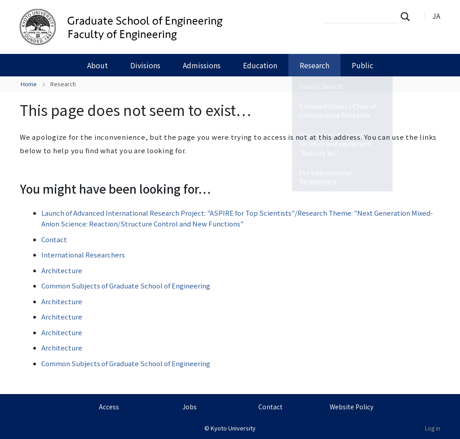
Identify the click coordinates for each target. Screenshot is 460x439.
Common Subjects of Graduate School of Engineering (125, 285)
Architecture (61, 270)
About (97, 65)
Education (260, 65)
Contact (54, 239)
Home (29, 84)
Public (362, 65)
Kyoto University (233, 428)
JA (436, 15)
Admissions (202, 65)
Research (314, 65)
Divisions (145, 65)
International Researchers (83, 254)
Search (407, 16)
